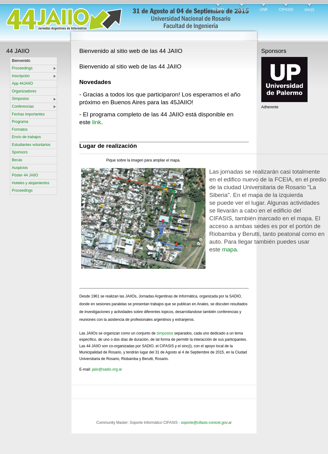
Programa (20, 121)
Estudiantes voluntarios (31, 145)
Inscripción (21, 76)
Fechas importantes (28, 114)
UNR (264, 9)
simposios (165, 333)
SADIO (218, 9)
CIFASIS (286, 9)
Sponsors (20, 152)
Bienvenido (21, 61)
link (96, 122)
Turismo (241, 9)
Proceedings (22, 68)
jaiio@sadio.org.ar (107, 369)
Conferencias (23, 106)
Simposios (20, 98)
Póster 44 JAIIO (25, 175)
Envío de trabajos (26, 137)
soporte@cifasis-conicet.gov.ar (206, 422)
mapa (229, 249)
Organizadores (24, 91)
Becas (17, 160)
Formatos (20, 129)
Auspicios (20, 168)
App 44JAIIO (22, 83)
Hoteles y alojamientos (30, 183)
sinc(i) (309, 9)
